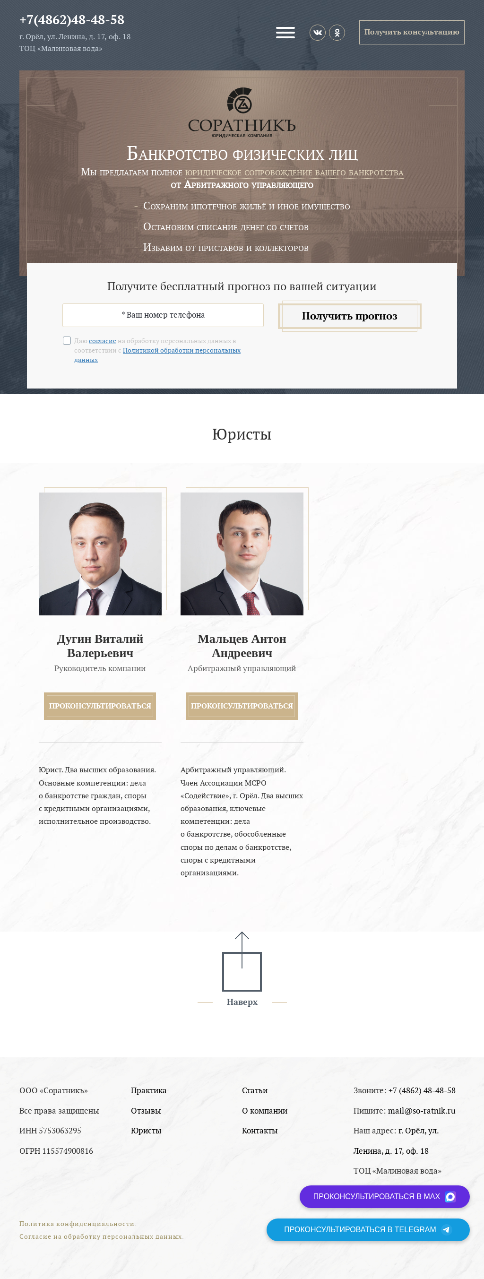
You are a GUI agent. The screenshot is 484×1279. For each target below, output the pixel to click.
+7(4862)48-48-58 (71, 20)
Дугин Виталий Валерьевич (100, 646)
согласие (102, 341)
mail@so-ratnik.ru (422, 1111)
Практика (149, 1091)
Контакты (260, 1131)
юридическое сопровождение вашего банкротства (294, 171)
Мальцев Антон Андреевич (242, 646)
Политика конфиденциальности (77, 1224)
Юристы (146, 1131)
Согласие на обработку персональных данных (100, 1237)
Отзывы (146, 1111)
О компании (264, 1111)
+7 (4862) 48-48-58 (422, 1091)
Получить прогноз (350, 316)
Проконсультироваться (100, 706)
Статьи (255, 1091)
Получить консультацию (411, 32)
